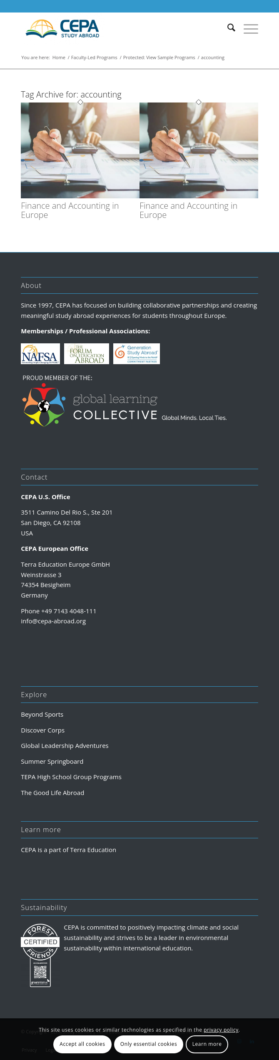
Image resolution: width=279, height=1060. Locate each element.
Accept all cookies (82, 1044)
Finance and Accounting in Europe (70, 210)
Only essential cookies (148, 1044)
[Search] (227, 28)
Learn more (207, 1044)
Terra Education (93, 849)
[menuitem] (227, 28)
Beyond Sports (42, 714)
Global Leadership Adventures (64, 745)
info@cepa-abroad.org (53, 621)
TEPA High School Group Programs (71, 776)
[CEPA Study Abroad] (116, 28)
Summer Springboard (52, 761)
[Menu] (246, 28)
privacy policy (221, 1029)
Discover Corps (43, 730)
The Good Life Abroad (52, 792)
